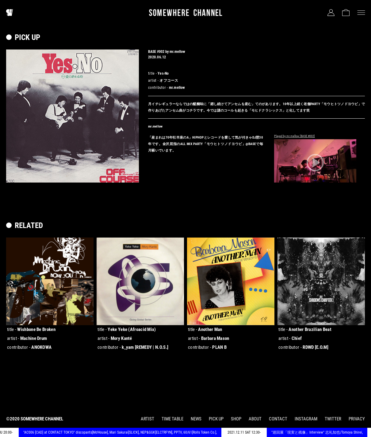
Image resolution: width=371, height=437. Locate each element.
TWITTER (333, 419)
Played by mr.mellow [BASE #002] (294, 136)
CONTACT (278, 419)
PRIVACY (357, 419)
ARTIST (147, 419)
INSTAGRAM (306, 419)
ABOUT (255, 419)
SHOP (236, 419)
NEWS (196, 419)
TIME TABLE (172, 419)
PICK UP (216, 419)
